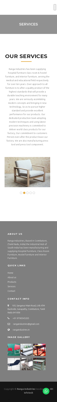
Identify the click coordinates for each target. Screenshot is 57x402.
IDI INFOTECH (11, 399)
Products (12, 282)
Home (10, 273)
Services (12, 286)
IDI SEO (37, 399)
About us (12, 277)
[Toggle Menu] (55, 7)
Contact (11, 291)
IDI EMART (47, 399)
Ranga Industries (26, 389)
